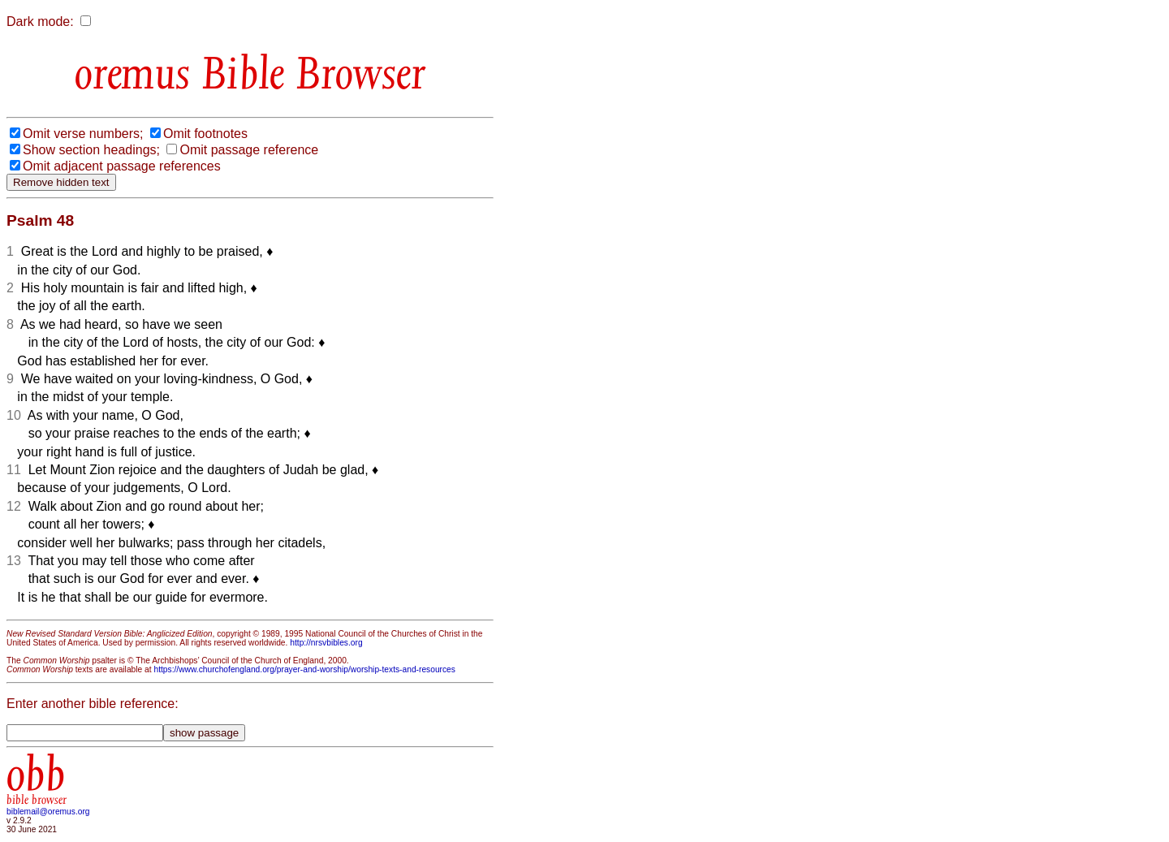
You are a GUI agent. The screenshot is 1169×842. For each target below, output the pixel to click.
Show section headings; (91, 150)
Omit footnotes (205, 133)
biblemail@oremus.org (48, 811)
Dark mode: (40, 21)
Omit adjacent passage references (122, 166)
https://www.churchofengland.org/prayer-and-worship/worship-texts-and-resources (304, 669)
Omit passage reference (248, 150)
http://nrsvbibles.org (326, 642)
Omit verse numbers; (83, 133)
